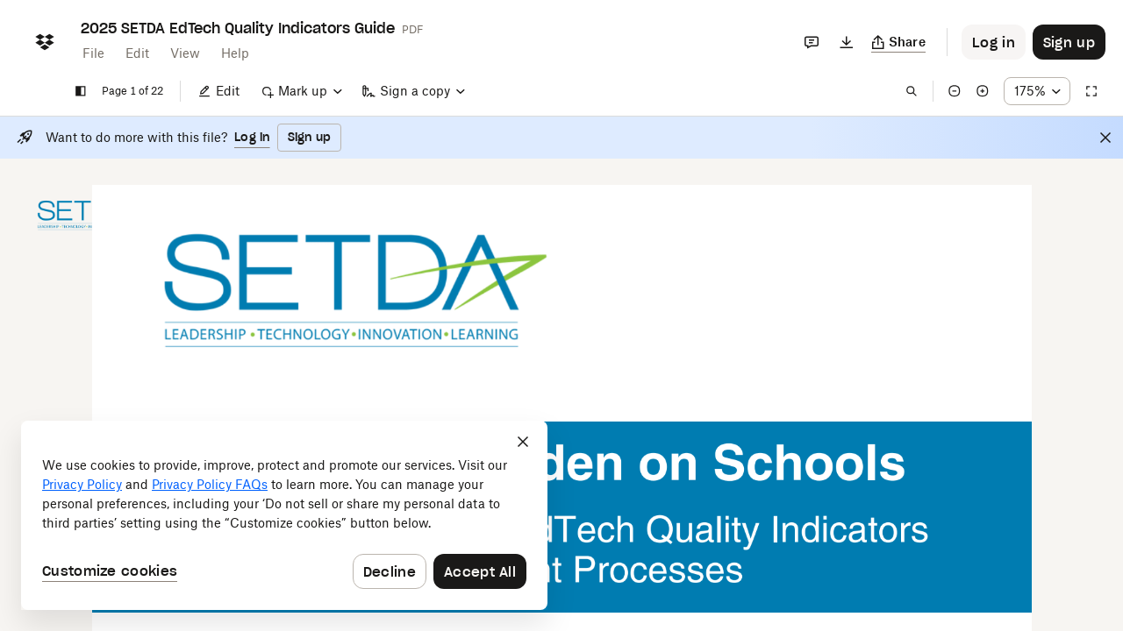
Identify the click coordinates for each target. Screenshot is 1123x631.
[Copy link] (898, 42)
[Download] (846, 42)
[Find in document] (912, 91)
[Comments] (811, 42)
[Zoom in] (983, 91)
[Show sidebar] (81, 91)
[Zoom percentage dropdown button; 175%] (1037, 91)
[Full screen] (1091, 91)
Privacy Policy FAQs (210, 484)
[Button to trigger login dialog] (994, 42)
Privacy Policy (82, 484)
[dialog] (284, 515)
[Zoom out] (955, 91)
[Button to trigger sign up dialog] (1069, 42)
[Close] (1105, 138)
